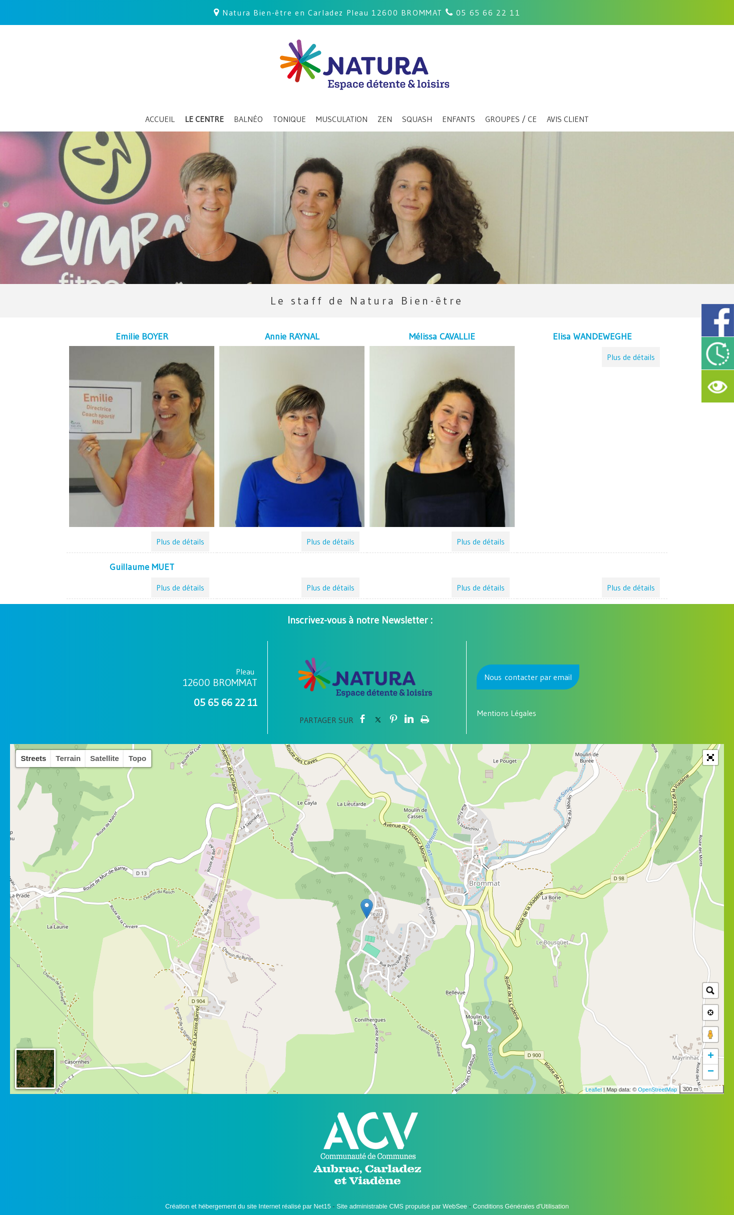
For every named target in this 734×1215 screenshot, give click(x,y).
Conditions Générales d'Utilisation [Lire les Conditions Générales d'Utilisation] (521, 1206)
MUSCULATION (342, 119)
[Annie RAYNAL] (291, 338)
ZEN (385, 119)
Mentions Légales (506, 713)
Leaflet (593, 1089)
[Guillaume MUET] (141, 568)
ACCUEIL (160, 119)
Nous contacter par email (528, 677)
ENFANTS (458, 119)
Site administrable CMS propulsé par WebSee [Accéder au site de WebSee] (401, 1206)
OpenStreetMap (657, 1089)
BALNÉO (248, 119)
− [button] (710, 1072)
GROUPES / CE (511, 119)
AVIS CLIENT (568, 119)
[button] (710, 757)
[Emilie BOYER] (141, 338)
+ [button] (710, 1056)
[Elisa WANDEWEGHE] (592, 338)
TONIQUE (289, 119)
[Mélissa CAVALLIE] (442, 338)
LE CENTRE (204, 119)
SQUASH (417, 119)
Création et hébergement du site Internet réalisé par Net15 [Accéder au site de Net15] (248, 1206)
